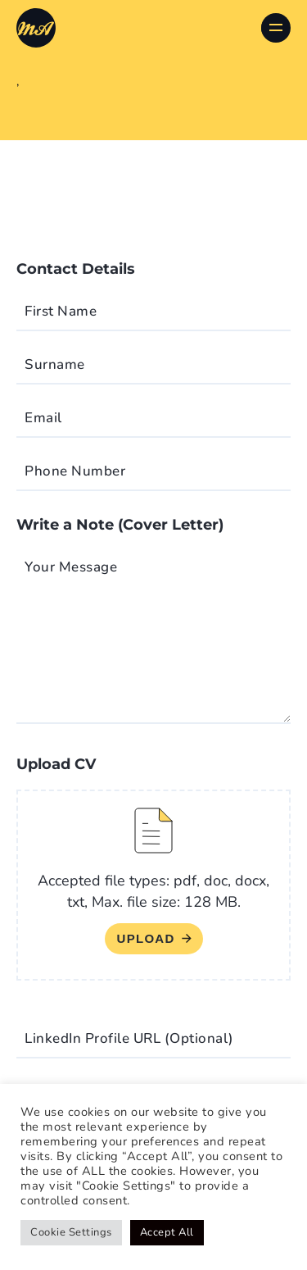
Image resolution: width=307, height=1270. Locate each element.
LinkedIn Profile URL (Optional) (129, 1038)
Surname (55, 364)
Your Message (71, 567)
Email (43, 417)
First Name (61, 311)
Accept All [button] (167, 1232)
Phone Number (75, 471)
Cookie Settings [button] (71, 1232)
